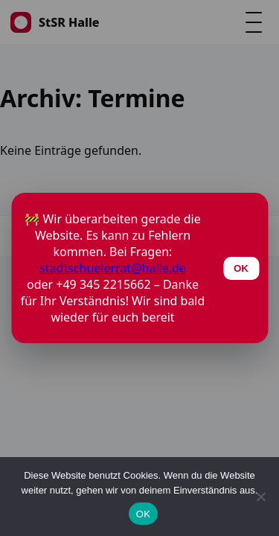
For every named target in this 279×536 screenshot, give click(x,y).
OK (143, 514)
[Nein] (260, 496)
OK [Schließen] (241, 268)
